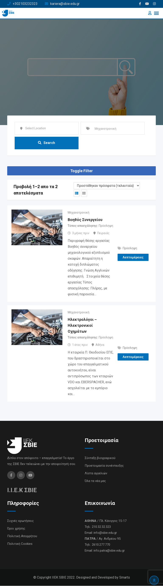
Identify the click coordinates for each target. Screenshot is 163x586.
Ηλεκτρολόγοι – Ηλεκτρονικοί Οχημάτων (82, 325)
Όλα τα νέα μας (95, 481)
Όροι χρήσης (16, 529)
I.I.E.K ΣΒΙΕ (22, 490)
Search (46, 143)
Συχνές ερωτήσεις (20, 521)
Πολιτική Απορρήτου (22, 536)
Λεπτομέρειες (133, 257)
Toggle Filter (81, 171)
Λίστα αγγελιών (96, 473)
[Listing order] (107, 185)
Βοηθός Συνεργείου (85, 220)
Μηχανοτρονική (78, 212)
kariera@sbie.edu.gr (65, 4)
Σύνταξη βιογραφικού (100, 458)
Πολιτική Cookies (19, 544)
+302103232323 (25, 4)
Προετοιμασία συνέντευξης (104, 466)
